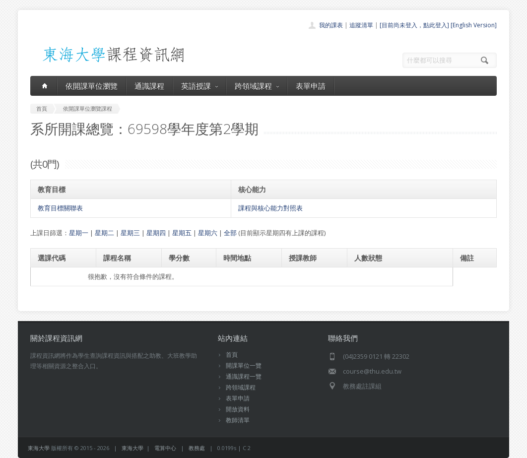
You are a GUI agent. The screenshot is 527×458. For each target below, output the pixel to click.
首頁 (232, 354)
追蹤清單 (361, 25)
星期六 (207, 232)
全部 (230, 232)
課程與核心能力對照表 (270, 207)
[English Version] (474, 25)
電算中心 (165, 448)
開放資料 (238, 409)
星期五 (182, 232)
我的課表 (331, 25)
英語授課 (199, 86)
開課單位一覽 (244, 365)
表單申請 (311, 86)
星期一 (78, 232)
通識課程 (149, 86)
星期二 (104, 232)
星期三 (130, 232)
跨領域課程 (257, 86)
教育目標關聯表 (60, 207)
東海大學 (39, 448)
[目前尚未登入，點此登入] (414, 25)
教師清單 (238, 420)
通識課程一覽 (244, 376)
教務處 (197, 448)
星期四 (156, 232)
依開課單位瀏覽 (92, 86)
